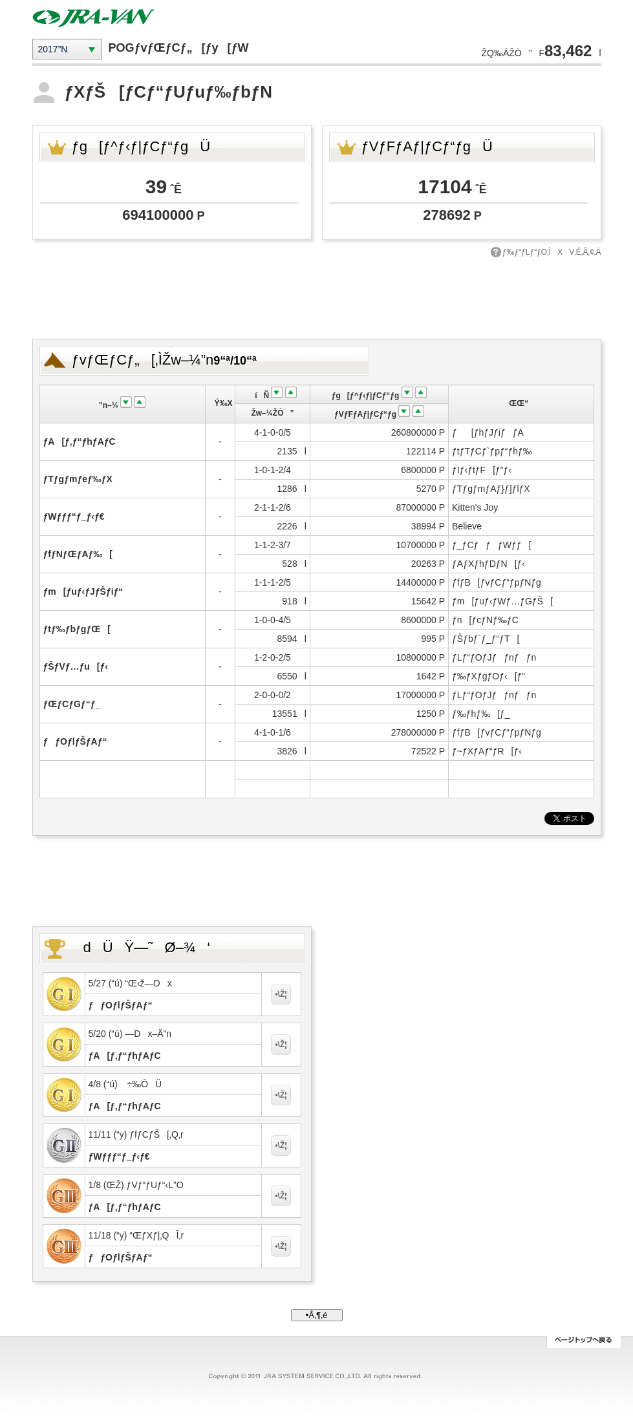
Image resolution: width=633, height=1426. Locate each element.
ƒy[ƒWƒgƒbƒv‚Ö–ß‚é (583, 1342)
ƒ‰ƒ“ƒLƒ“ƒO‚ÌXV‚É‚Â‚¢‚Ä (551, 252)
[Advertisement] (316, 297)
